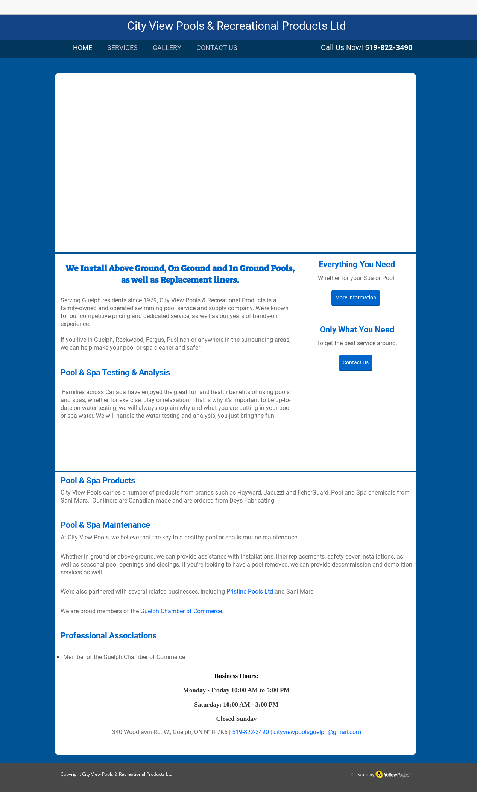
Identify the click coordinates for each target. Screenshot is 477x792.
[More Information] (355, 298)
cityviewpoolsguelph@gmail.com (317, 732)
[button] (235, 164)
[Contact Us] (355, 363)
